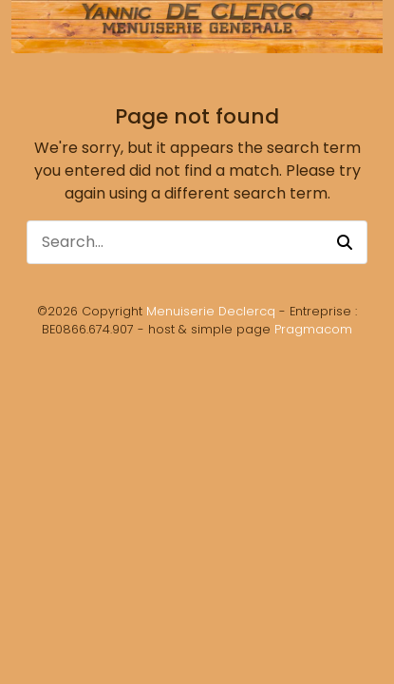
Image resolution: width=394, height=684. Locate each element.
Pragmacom (313, 329)
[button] (344, 242)
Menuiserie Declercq (210, 311)
